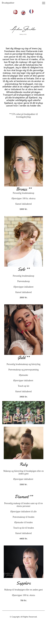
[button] (43, 3)
